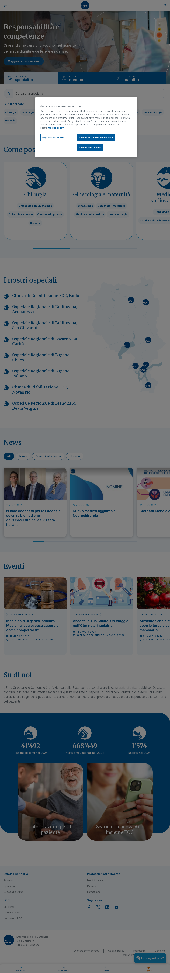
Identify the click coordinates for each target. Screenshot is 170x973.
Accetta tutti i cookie (90, 147)
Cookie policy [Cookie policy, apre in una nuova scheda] (56, 128)
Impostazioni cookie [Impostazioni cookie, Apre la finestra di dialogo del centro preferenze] (53, 137)
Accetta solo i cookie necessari (96, 137)
